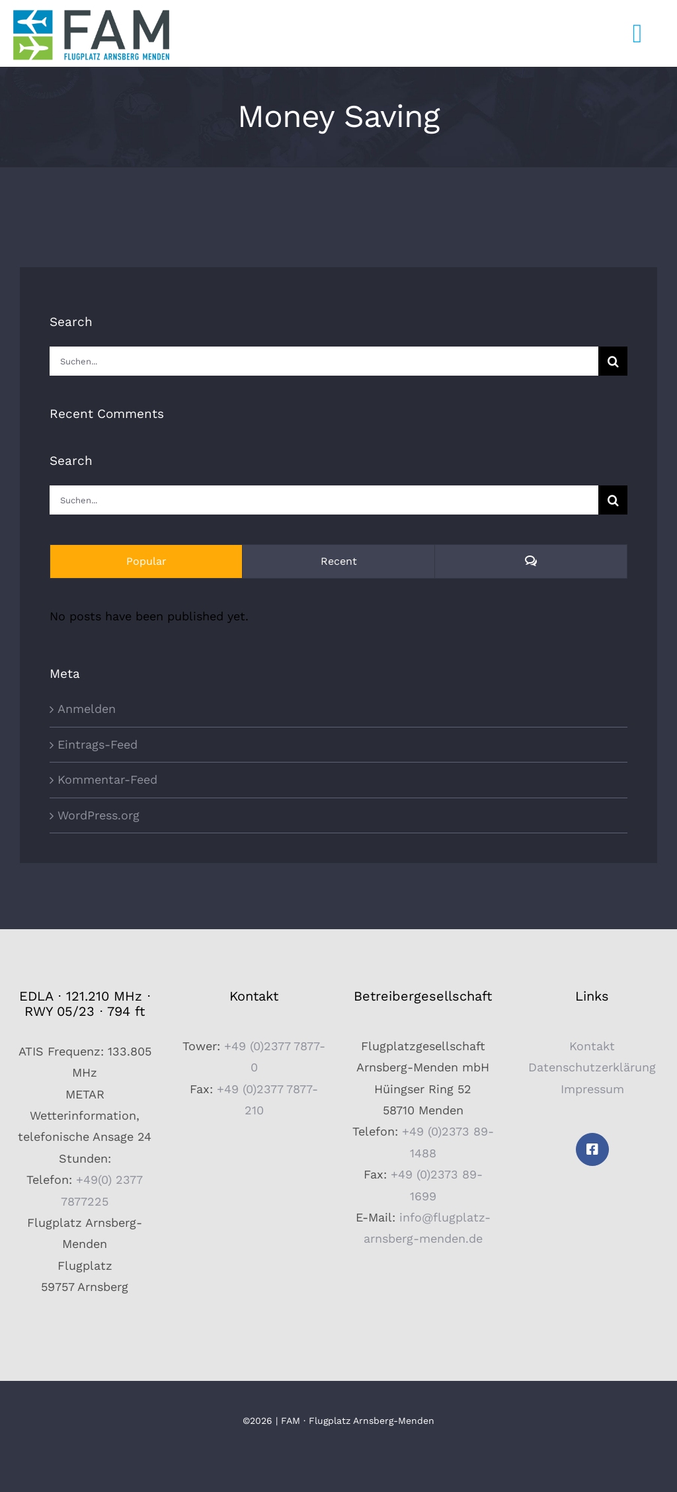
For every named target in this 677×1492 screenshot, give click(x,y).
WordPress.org (98, 815)
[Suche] (612, 361)
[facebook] (592, 1149)
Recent (339, 561)
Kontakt (592, 1046)
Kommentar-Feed (107, 779)
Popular (146, 561)
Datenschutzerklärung (592, 1067)
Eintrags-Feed (98, 744)
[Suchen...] (324, 361)
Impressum (592, 1089)
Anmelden (87, 709)
